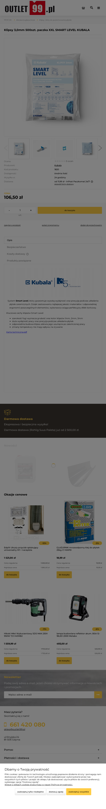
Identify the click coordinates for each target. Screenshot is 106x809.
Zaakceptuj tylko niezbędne (30, 792)
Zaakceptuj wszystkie (79, 792)
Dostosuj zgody (56, 792)
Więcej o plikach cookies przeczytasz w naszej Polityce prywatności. (39, 784)
